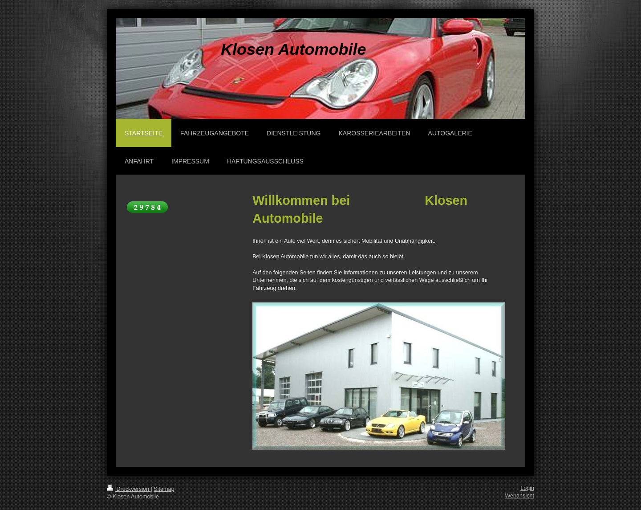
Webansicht (519, 496)
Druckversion (128, 489)
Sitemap (164, 489)
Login (527, 488)
